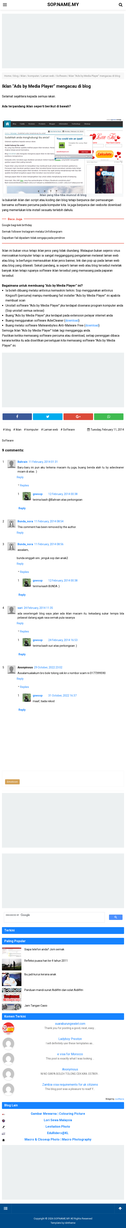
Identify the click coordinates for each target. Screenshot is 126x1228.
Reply (20, 477)
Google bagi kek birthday (17, 225)
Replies (24, 485)
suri (20, 607)
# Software (68, 429)
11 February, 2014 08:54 (48, 521)
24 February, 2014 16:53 (63, 640)
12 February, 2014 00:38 (63, 494)
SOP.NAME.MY (62, 1218)
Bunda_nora (25, 521)
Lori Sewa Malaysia (58, 1120)
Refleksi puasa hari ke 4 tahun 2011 (46, 960)
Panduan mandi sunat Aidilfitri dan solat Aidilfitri (53, 990)
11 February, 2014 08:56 (48, 544)
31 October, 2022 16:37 (62, 695)
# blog (7, 429)
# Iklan (17, 429)
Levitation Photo (58, 1126)
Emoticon (12, 781)
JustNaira (119, 1099)
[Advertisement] (63, 41)
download (71, 320)
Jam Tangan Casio (35, 1005)
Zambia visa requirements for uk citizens (70, 1084)
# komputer (31, 429)
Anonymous (70, 1069)
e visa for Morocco (70, 1054)
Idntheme (70, 1222)
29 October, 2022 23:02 (48, 667)
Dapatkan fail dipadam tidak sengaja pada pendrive (33, 237)
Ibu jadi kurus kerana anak (40, 974)
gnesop (37, 494)
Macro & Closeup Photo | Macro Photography (58, 1139)
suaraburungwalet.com (70, 1024)
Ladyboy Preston (70, 1039)
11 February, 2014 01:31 (43, 461)
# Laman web (50, 429)
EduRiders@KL (58, 1133)
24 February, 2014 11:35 (38, 607)
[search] (52, 915)
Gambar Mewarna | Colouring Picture (58, 1114)
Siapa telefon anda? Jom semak (44, 949)
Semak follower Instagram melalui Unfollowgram (32, 231)
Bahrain (22, 461)
